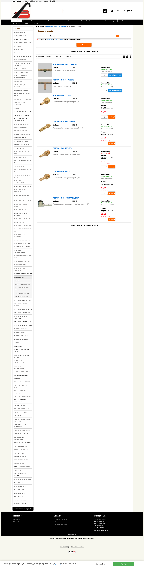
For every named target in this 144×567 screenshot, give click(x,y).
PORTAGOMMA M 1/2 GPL (62, 175)
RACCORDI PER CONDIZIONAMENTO (19, 255)
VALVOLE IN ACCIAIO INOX (21, 453)
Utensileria (100, 22)
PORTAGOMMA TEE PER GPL (63, 83)
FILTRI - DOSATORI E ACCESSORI (19, 107)
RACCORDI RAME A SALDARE (22, 264)
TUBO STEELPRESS (19, 473)
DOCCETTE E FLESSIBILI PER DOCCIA (22, 98)
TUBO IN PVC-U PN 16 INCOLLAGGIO (20, 429)
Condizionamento (87, 22)
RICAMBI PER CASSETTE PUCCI (22, 325)
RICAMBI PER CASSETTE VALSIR (23, 328)
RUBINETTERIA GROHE (20, 335)
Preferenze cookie (77, 550)
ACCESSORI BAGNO (19, 35)
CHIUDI (142, 563)
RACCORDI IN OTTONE (20, 213)
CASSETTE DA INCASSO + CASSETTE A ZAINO (21, 80)
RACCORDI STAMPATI (20, 268)
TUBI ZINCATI (17, 419)
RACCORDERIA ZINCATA (20, 160)
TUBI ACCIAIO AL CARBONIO (22, 385)
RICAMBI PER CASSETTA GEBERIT (21, 308)
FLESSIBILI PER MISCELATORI (22, 118)
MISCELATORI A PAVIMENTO (22, 144)
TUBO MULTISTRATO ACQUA (22, 433)
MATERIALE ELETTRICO (20, 141)
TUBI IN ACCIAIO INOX (20, 409)
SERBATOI (17, 382)
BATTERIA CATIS (18, 52)
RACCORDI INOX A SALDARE (22, 247)
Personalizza (100, 564)
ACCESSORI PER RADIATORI (22, 42)
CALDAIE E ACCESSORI (20, 63)
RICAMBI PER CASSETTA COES (22, 304)
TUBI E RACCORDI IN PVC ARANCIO (21, 390)
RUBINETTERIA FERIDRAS (21, 339)
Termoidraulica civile (29, 22)
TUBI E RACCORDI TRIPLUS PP (22, 399)
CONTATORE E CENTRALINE (22, 287)
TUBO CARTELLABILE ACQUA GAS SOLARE (22, 423)
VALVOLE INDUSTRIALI (20, 460)
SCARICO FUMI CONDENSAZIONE (19, 365)
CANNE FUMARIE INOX (20, 72)
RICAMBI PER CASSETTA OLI (22, 316)
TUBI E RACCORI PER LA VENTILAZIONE (20, 404)
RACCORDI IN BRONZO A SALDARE (21, 208)
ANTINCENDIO (18, 49)
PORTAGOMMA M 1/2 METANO (64, 125)
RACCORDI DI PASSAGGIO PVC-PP (23, 199)
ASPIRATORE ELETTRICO (21, 507)
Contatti (17, 525)
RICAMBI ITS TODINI (19, 493)
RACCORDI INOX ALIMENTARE (22, 250)
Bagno (108, 22)
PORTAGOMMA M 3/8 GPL (62, 151)
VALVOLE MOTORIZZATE (21, 463)
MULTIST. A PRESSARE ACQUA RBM (22, 165)
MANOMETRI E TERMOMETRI (22, 137)
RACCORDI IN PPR (19, 225)
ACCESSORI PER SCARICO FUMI (23, 46)
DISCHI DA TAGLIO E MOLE (21, 93)
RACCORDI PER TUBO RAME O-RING (22, 260)
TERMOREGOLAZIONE (20, 503)
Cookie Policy (58, 565)
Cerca (52, 39)
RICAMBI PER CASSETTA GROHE (23, 312)
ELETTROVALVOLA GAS (21, 300)
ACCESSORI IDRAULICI (20, 39)
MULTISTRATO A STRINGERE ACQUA (22, 179)
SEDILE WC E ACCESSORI (21, 378)
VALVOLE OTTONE (19, 466)
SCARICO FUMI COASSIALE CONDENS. (21, 354)
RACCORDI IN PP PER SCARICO (23, 222)
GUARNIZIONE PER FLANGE (21, 127)
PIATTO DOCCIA (18, 500)
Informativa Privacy (61, 528)
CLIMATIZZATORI (18, 84)
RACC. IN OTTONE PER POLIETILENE (20, 272)
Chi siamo (17, 522)
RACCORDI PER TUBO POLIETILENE (20, 194)
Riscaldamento (74, 22)
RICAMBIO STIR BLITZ (20, 489)
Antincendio (62, 22)
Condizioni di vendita (61, 522)
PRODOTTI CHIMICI (19, 151)
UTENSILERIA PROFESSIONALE (22, 446)
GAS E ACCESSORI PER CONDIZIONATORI (20, 123)
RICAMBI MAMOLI (18, 486)
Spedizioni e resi (60, 525)
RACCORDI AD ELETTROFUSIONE (19, 185)
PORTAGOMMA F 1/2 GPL (62, 98)
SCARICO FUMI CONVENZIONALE (19, 370)
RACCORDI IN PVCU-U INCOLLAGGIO (20, 239)
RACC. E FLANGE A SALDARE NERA (22, 156)
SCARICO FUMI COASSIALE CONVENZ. (21, 359)
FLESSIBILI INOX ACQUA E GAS (22, 115)
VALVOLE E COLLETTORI (20, 449)
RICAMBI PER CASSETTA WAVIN (23, 482)
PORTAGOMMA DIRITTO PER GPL (65, 67)
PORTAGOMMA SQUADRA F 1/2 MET (66, 201)
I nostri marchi (117, 22)
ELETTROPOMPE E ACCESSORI (22, 102)
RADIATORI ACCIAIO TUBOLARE (23, 277)
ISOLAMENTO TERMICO (20, 134)
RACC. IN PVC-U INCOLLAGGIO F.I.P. (22, 233)
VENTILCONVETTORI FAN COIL (22, 470)
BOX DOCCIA (17, 56)
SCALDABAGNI (18, 349)
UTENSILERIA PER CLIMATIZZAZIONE (19, 441)
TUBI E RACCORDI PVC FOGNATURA (20, 395)
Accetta (123, 564)
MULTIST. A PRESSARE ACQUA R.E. (22, 174)
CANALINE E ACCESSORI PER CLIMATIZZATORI (22, 67)
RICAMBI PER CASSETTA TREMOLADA (21, 321)
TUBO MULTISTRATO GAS (21, 437)
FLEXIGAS (17, 284)
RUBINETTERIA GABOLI (20, 332)
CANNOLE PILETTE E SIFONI (21, 75)
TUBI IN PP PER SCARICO (21, 415)
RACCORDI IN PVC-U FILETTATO (22, 229)
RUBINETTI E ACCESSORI (21, 342)
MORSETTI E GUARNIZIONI (21, 148)
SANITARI (16, 346)
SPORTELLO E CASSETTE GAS (22, 292)
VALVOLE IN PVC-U (19, 456)
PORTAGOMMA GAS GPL (22, 296)
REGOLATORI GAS (19, 280)
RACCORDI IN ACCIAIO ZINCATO (23, 204)
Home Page (16, 22)
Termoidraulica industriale (47, 22)
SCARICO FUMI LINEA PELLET (22, 375)
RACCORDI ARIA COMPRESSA (22, 189)
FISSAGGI (16, 111)
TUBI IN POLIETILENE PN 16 (21, 412)
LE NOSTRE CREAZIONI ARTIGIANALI (24, 26)
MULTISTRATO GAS (19, 169)
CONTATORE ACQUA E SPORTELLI (20, 89)
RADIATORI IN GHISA (19, 496)
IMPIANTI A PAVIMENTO (20, 131)
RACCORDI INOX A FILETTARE (22, 243)
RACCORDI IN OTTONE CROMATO (20, 217)
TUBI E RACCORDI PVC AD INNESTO (21, 478)
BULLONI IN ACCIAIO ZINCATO (22, 59)
